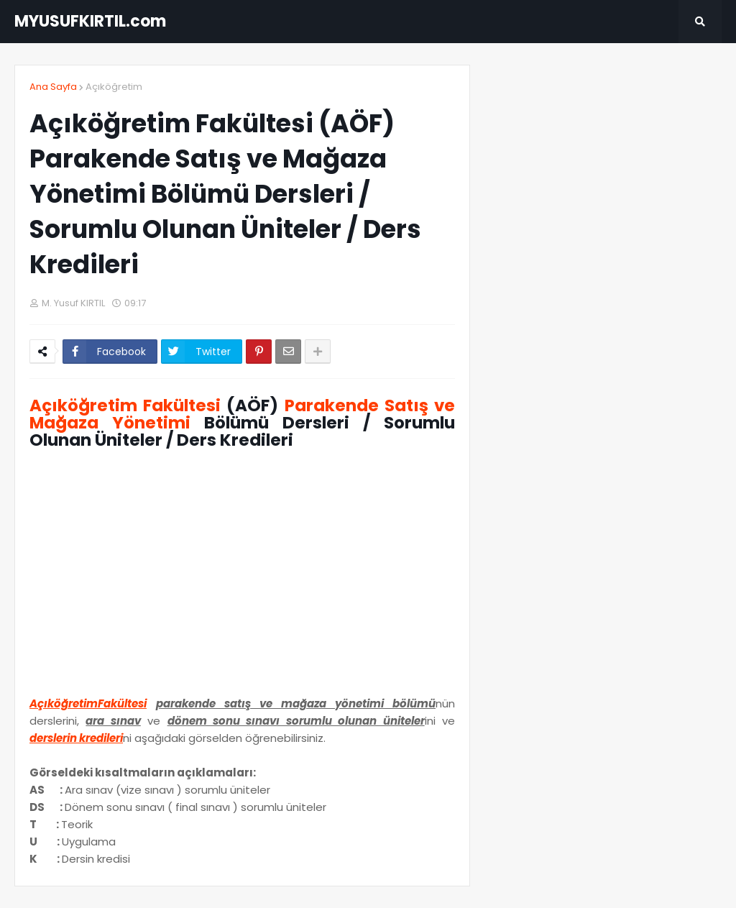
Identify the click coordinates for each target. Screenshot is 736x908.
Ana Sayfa (53, 86)
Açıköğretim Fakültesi (125, 405)
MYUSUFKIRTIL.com (90, 21)
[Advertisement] (242, 577)
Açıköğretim (114, 86)
